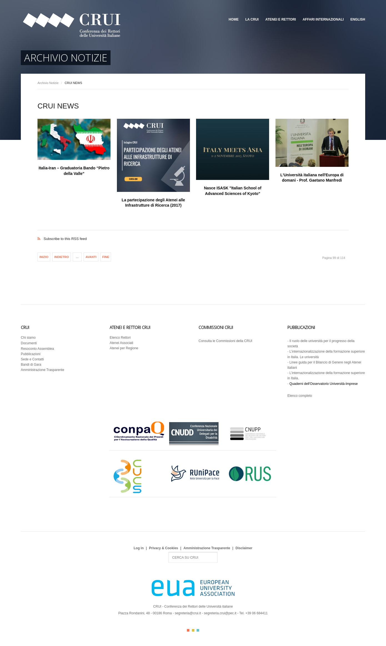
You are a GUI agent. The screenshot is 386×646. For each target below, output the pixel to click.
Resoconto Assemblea (37, 349)
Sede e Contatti (32, 359)
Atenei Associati (121, 343)
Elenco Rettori (120, 338)
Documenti (29, 343)
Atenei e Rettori (280, 19)
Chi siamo (28, 338)
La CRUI (252, 19)
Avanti (91, 257)
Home (234, 19)
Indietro (61, 257)
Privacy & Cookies (163, 548)
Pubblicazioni (31, 354)
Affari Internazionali (323, 19)
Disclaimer (243, 548)
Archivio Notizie (48, 83)
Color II (193, 630)
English (357, 19)
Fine (105, 257)
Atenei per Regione (124, 348)
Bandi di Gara (31, 365)
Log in (139, 548)
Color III (198, 630)
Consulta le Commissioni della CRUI (225, 341)
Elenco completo (299, 396)
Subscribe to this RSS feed (193, 233)
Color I (188, 630)
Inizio (43, 257)
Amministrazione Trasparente (42, 370)
